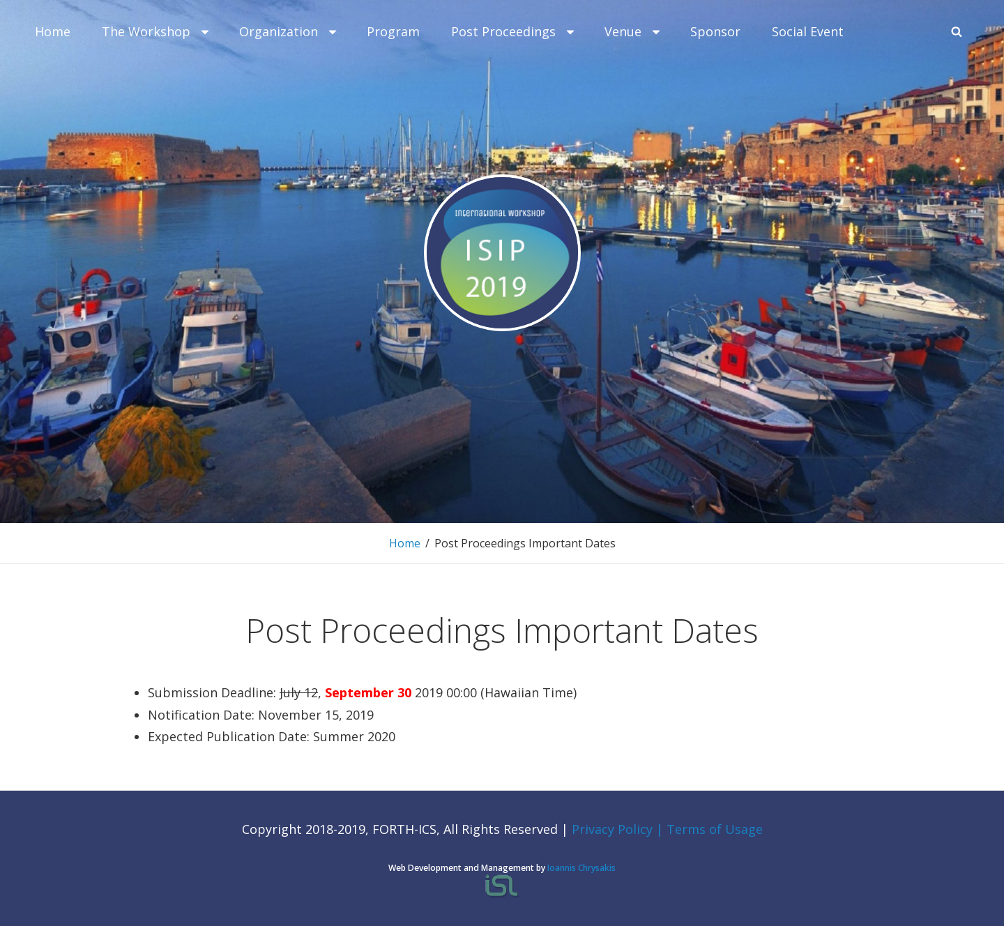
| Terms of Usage (709, 829)
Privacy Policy (614, 829)
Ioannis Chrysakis (581, 868)
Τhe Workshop (156, 31)
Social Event (808, 31)
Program (393, 31)
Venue (633, 31)
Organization (289, 31)
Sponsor (715, 31)
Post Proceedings (514, 31)
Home (52, 31)
